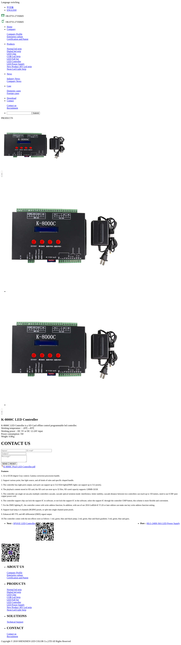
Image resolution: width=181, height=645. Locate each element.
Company (11, 29)
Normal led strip (14, 49)
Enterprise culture (15, 36)
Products (11, 44)
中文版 (10, 7)
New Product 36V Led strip (19, 66)
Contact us (11, 105)
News (9, 74)
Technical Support (15, 623)
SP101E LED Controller (24, 524)
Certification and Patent (17, 39)
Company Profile (14, 34)
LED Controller (14, 61)
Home (9, 27)
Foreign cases (13, 93)
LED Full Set (13, 59)
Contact (10, 101)
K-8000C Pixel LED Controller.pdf (19, 468)
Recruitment (12, 108)
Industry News (13, 78)
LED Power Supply (15, 64)
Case (9, 86)
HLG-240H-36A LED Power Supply (163, 524)
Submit (36, 113)
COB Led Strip (14, 56)
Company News (14, 81)
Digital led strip (14, 51)
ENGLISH (11, 10)
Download (11, 98)
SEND (4, 465)
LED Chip (11, 54)
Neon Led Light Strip (16, 69)
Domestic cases (14, 91)
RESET (13, 465)
